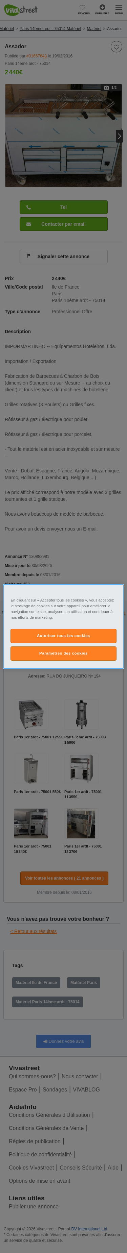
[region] (63, 626)
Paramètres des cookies (63, 653)
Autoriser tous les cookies (63, 636)
